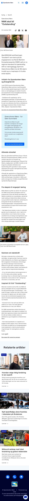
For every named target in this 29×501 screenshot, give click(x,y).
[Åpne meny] (22, 2)
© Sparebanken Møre (8, 490)
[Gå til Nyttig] (21, 477)
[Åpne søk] (18, 3)
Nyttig (3, 15)
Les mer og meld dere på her (14, 144)
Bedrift (10, 15)
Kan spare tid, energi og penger (11, 337)
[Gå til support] (14, 477)
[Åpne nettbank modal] (26, 3)
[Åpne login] (8, 477)
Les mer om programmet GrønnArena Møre (14, 110)
